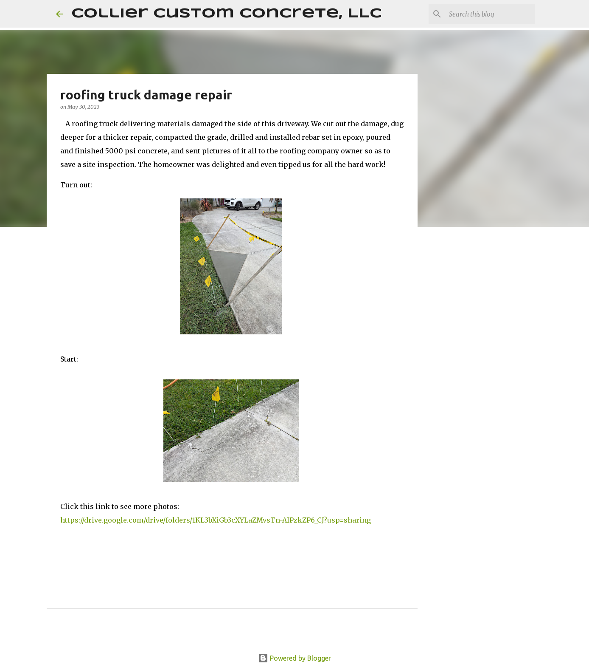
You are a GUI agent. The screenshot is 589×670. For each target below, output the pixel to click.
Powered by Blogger (294, 658)
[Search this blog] (490, 14)
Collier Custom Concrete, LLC (226, 13)
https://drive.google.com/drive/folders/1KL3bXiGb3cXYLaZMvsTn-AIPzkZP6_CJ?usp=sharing (215, 520)
